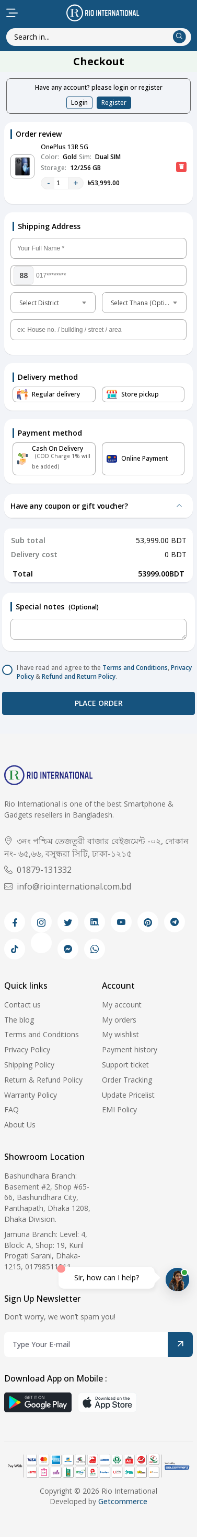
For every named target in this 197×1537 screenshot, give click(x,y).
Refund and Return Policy (78, 676)
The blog (19, 1020)
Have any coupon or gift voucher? (69, 506)
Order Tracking (127, 1080)
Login (79, 102)
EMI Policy (119, 1109)
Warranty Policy (30, 1095)
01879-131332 (38, 869)
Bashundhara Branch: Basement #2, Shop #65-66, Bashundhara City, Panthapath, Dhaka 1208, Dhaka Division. (47, 1197)
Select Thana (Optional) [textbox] (145, 302)
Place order (99, 703)
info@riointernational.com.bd (67, 886)
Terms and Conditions (135, 667)
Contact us (22, 1005)
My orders (119, 1020)
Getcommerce (122, 1501)
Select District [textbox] (39, 302)
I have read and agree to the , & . (104, 672)
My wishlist (120, 1034)
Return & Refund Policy (43, 1080)
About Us (20, 1125)
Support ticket (125, 1065)
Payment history (129, 1049)
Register (113, 102)
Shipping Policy (29, 1065)
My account (122, 1005)
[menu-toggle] (12, 13)
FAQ (11, 1109)
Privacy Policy (27, 1049)
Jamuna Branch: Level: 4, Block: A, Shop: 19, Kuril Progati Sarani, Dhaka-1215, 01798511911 (45, 1250)
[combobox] (53, 302)
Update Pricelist (128, 1095)
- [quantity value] (48, 182)
